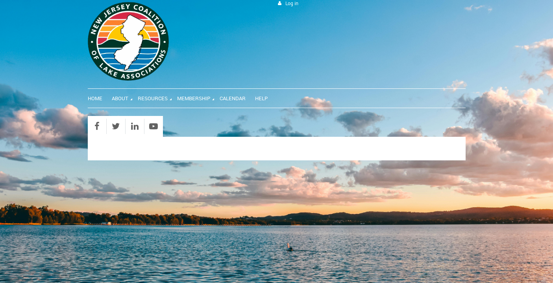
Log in (291, 3)
